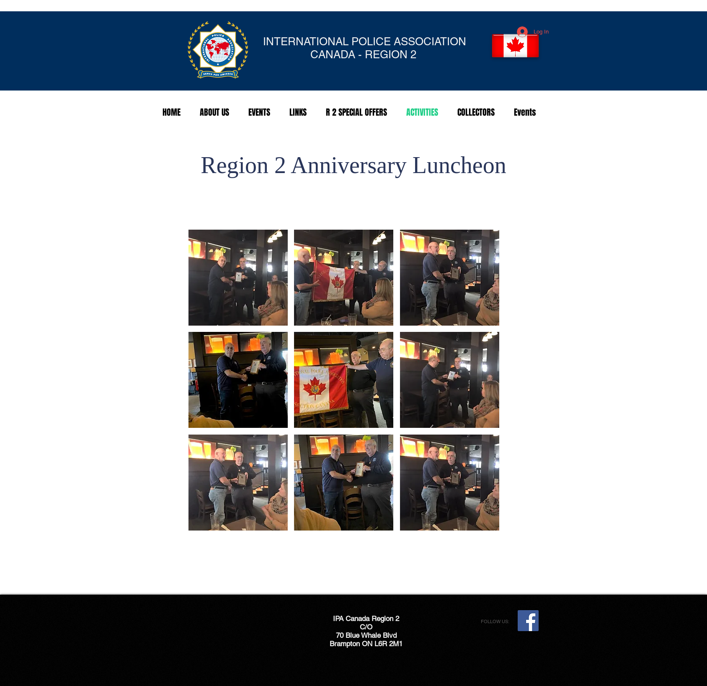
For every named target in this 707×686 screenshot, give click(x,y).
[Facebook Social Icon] (528, 620)
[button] (238, 278)
